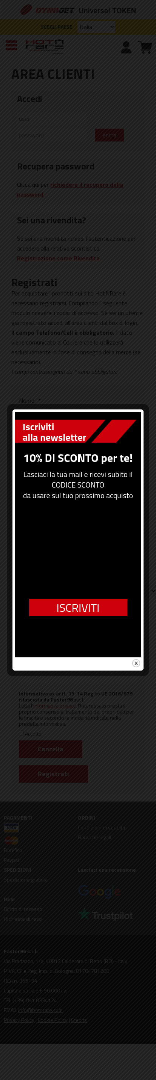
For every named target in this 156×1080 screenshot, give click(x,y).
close (136, 640)
